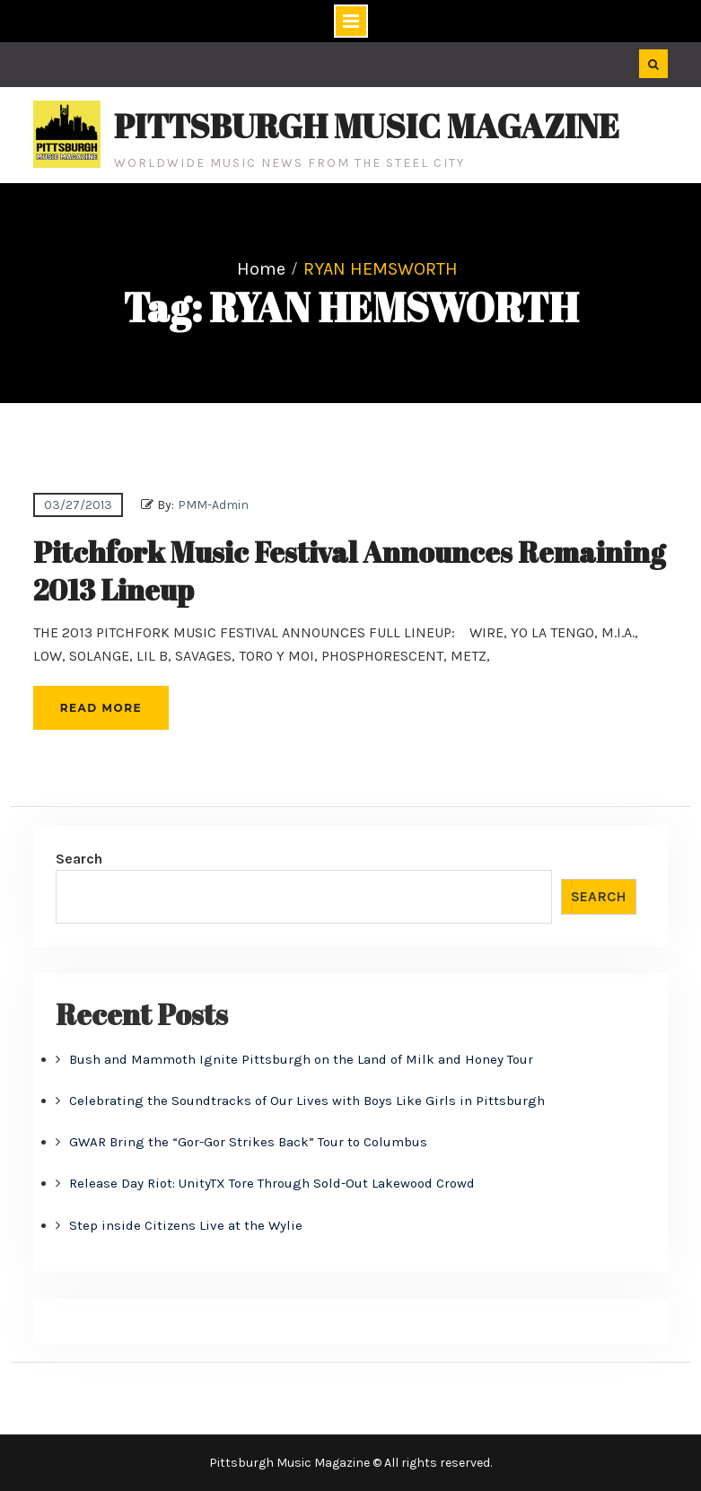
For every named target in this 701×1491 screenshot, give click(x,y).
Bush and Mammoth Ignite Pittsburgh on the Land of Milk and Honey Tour (301, 1059)
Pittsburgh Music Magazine (366, 125)
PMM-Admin (213, 505)
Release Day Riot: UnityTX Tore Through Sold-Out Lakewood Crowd (272, 1183)
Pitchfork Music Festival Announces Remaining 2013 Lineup (349, 570)
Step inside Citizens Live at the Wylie (185, 1225)
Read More (101, 708)
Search (79, 858)
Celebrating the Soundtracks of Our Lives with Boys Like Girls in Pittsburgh (307, 1100)
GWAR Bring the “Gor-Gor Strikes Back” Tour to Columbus (248, 1142)
